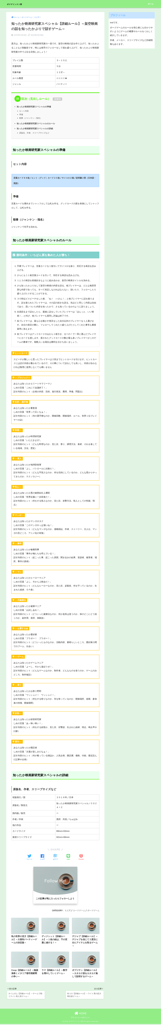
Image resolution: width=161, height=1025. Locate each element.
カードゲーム (79, 910)
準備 (21, 114)
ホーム (150, 4)
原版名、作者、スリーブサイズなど (34, 133)
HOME (80, 1014)
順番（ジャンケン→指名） (30, 118)
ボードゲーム (93, 910)
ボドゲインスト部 (19, 4)
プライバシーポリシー (80, 1019)
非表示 (57, 99)
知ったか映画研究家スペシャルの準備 (34, 106)
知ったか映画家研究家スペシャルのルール (36, 123)
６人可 (68, 910)
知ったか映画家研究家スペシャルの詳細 (35, 128)
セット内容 (24, 111)
